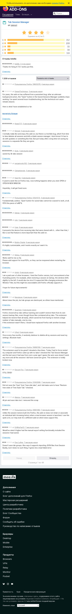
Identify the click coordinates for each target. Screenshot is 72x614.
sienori (14, 25)
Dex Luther (19, 442)
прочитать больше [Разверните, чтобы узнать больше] (10, 113)
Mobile (6, 542)
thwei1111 (18, 124)
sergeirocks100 (21, 163)
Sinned (17, 131)
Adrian (17, 213)
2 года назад (25, 64)
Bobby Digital (20, 242)
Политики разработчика (15, 509)
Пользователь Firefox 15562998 (28, 382)
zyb (16, 220)
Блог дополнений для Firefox (17, 496)
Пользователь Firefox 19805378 (28, 84)
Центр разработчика (13, 504)
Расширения (7, 14)
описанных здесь (31, 596)
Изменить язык (9, 605)
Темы (17, 14)
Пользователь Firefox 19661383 (27, 410)
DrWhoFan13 (19, 427)
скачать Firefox (58, 3)
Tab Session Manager (18, 22)
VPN (5, 563)
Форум (6, 517)
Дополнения (9, 487)
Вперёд (52, 458)
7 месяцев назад (48, 347)
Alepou (17, 397)
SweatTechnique (21, 91)
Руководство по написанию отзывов (21, 526)
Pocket (6, 576)
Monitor (6, 572)
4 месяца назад (47, 84)
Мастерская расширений (15, 500)
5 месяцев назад (36, 91)
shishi (17, 272)
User (16, 227)
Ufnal (17, 332)
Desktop (7, 538)
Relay (5, 567)
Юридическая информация (35, 592)
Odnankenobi (20, 171)
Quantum (18, 310)
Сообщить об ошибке (13, 522)
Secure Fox (19, 370)
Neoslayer (19, 297)
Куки (18, 592)
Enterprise (7, 547)
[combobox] (61, 13)
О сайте (7, 491)
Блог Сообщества (12, 513)
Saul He (18, 178)
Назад (19, 458)
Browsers (7, 559)
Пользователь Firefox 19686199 (27, 347)
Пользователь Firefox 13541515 (27, 198)
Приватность (8, 592)
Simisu (17, 255)
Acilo (16, 151)
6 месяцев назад (26, 227)
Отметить (6, 72)
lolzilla (17, 64)
